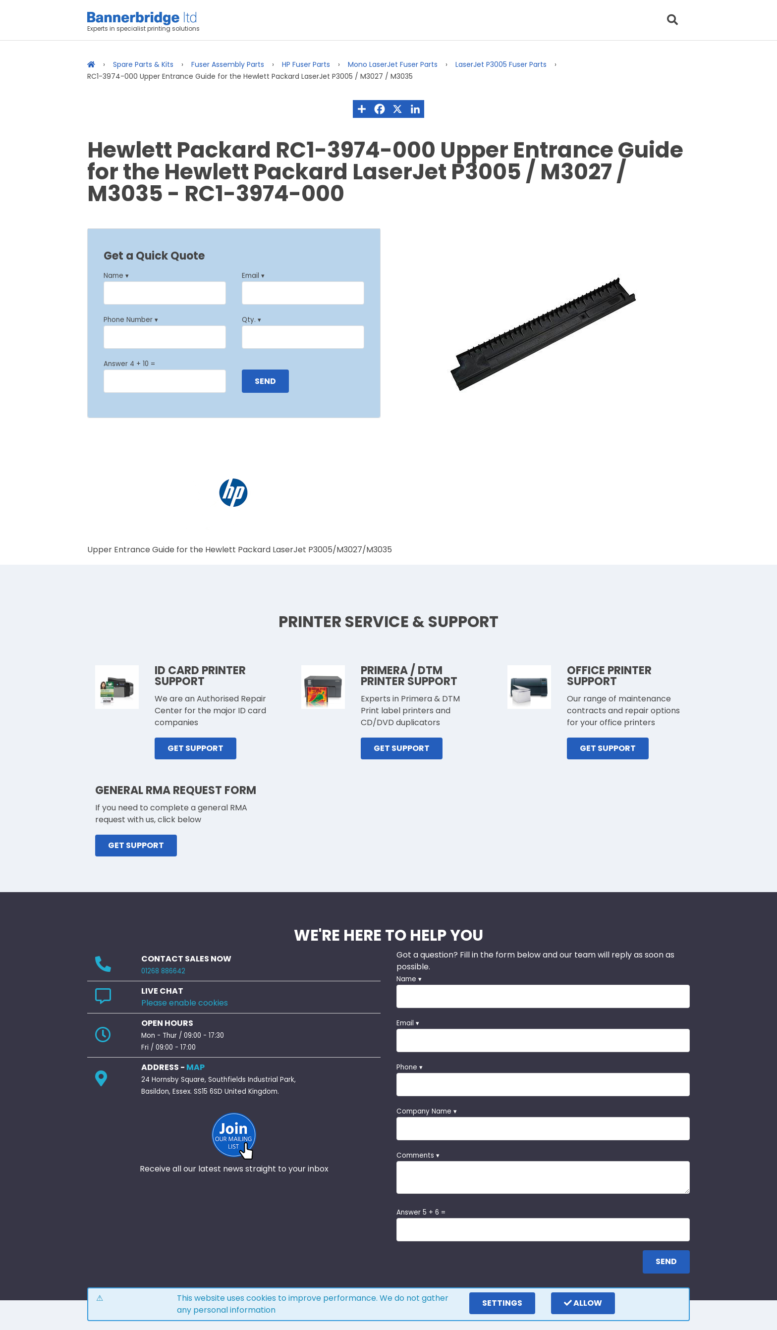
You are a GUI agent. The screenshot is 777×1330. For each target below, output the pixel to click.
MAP (195, 1067)
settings (502, 1303)
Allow (583, 1303)
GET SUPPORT (195, 748)
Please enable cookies (184, 1003)
